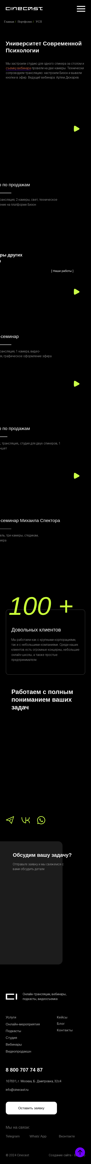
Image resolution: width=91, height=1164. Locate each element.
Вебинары (14, 1044)
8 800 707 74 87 (24, 1070)
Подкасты (13, 1031)
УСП (39, 21)
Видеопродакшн (18, 1051)
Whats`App (38, 1136)
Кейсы (62, 1017)
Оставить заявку (31, 1108)
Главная (9, 21)
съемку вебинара (18, 68)
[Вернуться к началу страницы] (80, 1152)
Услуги (11, 1017)
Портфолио (25, 21)
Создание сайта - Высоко (67, 1155)
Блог (61, 1024)
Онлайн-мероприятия (23, 1024)
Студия (11, 1038)
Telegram (13, 1136)
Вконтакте (67, 1136)
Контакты (65, 1030)
